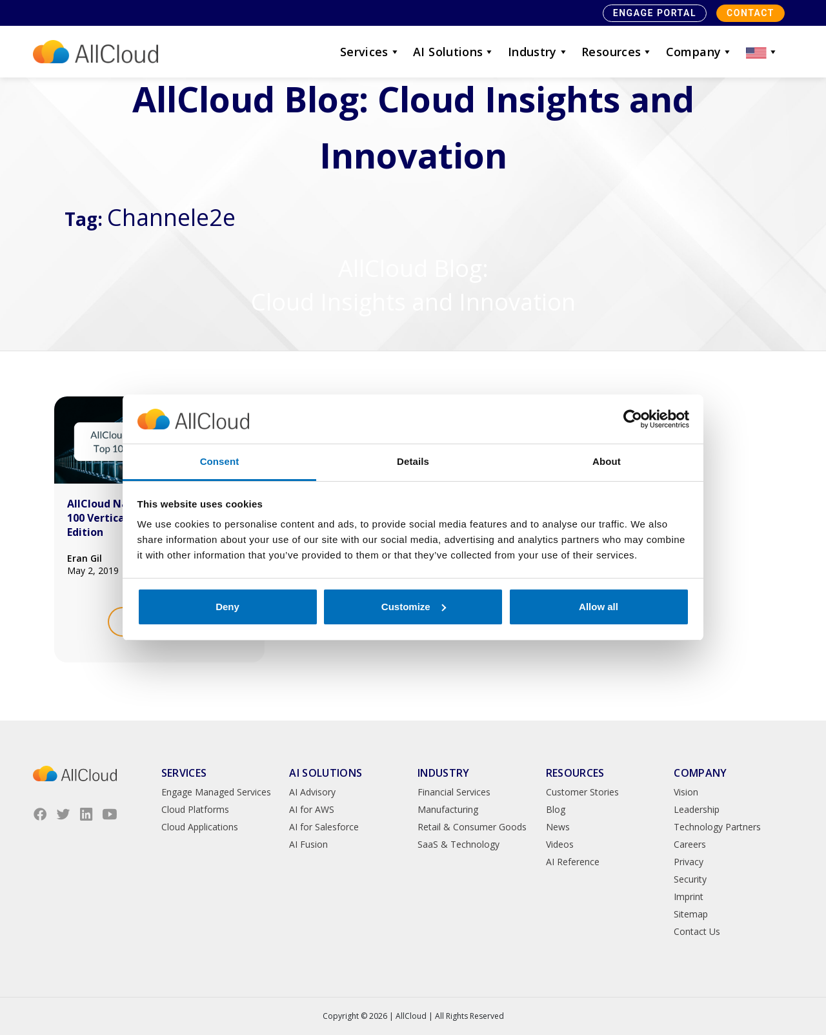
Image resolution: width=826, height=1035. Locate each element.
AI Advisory (312, 792)
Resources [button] (617, 51)
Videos (560, 844)
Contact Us (697, 931)
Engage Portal (654, 13)
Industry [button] (538, 51)
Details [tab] (413, 461)
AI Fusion (308, 844)
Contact (750, 13)
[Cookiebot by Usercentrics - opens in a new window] (632, 419)
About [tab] (606, 461)
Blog (555, 809)
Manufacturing (448, 809)
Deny (227, 606)
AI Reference (572, 862)
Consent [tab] (219, 461)
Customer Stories (582, 792)
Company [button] (699, 51)
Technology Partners (717, 827)
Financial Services (454, 792)
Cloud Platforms (195, 809)
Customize (413, 606)
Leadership (697, 809)
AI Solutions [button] (454, 51)
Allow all (598, 606)
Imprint (688, 896)
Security (690, 879)
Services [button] (370, 51)
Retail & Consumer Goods (472, 827)
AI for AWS (311, 809)
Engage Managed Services (216, 792)
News (558, 827)
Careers (690, 844)
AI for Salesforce (324, 827)
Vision (686, 792)
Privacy (688, 862)
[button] (762, 51)
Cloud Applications (199, 827)
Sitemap (691, 914)
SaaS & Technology (458, 844)
